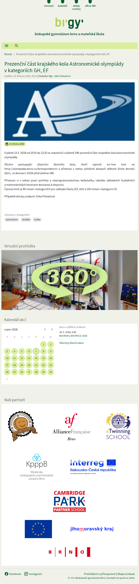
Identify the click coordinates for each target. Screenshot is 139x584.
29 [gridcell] (43, 372)
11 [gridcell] (14, 358)
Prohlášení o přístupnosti (100, 574)
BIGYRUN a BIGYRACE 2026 (73, 335)
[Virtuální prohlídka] (69, 280)
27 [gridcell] (29, 372)
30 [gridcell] (51, 372)
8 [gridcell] (43, 351)
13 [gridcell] (29, 358)
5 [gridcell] (21, 351)
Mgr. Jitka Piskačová (59, 76)
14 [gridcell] (36, 358)
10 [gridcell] (7, 358)
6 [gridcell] (29, 351)
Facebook (12, 574)
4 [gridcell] (14, 351)
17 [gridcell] (7, 365)
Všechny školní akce (71, 343)
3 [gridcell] (7, 351)
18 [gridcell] (14, 365)
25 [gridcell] (14, 372)
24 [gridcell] (7, 372)
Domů (8, 54)
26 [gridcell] (22, 372)
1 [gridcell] (43, 344)
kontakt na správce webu (121, 577)
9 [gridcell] (50, 351)
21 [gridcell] (36, 365)
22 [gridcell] (43, 365)
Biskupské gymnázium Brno (91, 577)
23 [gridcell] (51, 365)
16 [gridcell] (51, 358)
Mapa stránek (126, 574)
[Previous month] (45, 329)
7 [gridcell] (36, 351)
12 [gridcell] (22, 358)
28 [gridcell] (36, 372)
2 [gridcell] (50, 344)
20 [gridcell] (29, 365)
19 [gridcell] (22, 365)
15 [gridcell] (43, 358)
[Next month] (52, 329)
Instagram (33, 574)
